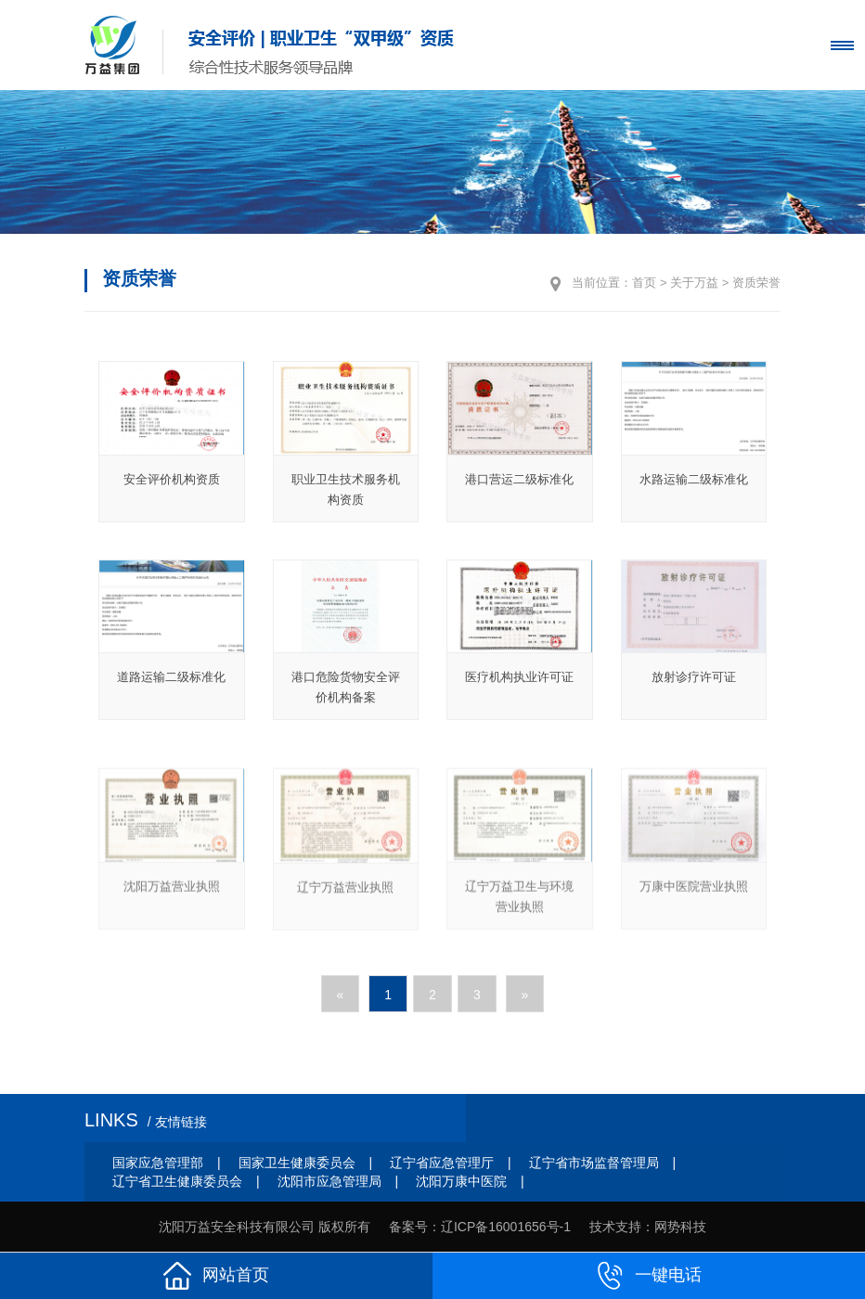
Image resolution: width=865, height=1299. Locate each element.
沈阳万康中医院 (461, 1181)
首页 (644, 282)
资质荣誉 (756, 282)
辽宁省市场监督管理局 (594, 1162)
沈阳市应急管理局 (329, 1181)
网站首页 (216, 1276)
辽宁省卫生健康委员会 (177, 1181)
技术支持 (615, 1226)
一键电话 (649, 1276)
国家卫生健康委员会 (297, 1162)
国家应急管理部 (157, 1162)
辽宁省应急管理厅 (442, 1162)
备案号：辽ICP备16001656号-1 (480, 1226)
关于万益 (694, 282)
